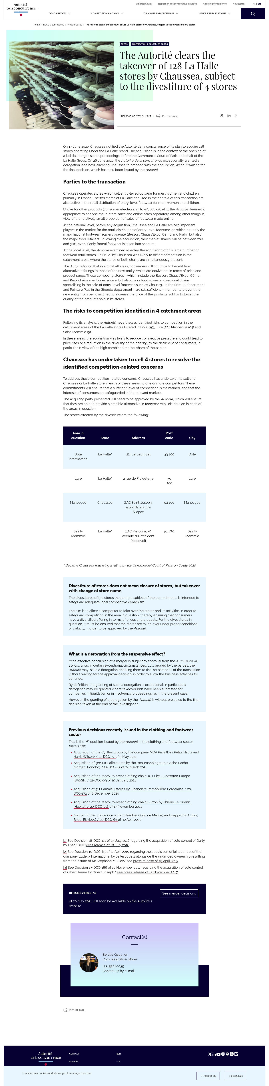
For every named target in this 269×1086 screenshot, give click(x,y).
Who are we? (60, 13)
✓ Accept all (208, 1075)
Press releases (74, 24)
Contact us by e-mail (119, 971)
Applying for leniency (215, 3)
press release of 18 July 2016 (107, 845)
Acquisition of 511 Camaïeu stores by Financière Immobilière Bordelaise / (130, 789)
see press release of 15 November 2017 (147, 872)
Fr (254, 3)
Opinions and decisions (161, 13)
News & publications (214, 13)
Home (37, 24)
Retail (124, 44)
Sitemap (73, 1061)
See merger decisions (179, 893)
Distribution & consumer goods (150, 44)
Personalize (236, 1075)
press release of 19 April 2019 (155, 861)
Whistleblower (144, 3)
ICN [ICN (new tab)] (118, 1061)
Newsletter (239, 3)
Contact (74, 1054)
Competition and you (107, 13)
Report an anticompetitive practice (177, 3)
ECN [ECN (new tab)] (119, 1054)
